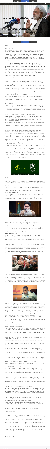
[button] (17, 1)
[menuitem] (36, 8)
